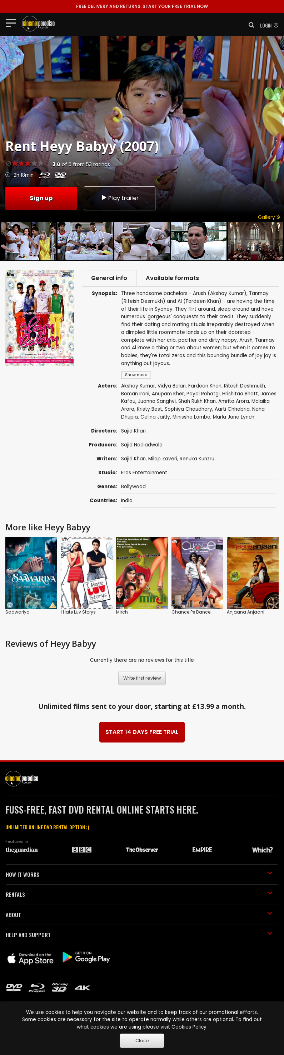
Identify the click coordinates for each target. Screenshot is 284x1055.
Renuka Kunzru (197, 458)
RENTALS (139, 894)
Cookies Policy (188, 1027)
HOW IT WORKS (139, 874)
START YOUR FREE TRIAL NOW (142, 6)
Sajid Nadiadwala (142, 444)
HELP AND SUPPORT (139, 935)
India (127, 500)
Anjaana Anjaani (245, 612)
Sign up (41, 198)
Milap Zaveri (162, 458)
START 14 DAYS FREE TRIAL (142, 732)
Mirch (122, 612)
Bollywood (133, 486)
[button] (249, 25)
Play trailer (120, 198)
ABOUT (139, 915)
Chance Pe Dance (190, 612)
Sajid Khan (133, 458)
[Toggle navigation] (13, 22)
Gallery (269, 217)
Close (142, 1041)
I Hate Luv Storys (78, 612)
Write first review (142, 678)
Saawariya (17, 612)
